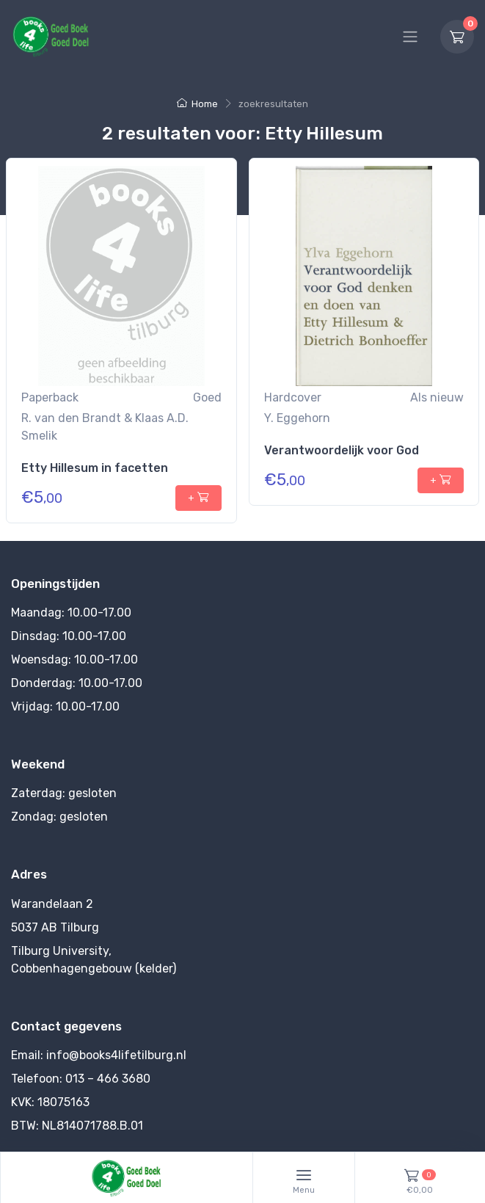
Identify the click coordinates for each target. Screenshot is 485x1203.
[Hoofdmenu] (410, 36)
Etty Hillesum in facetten (94, 468)
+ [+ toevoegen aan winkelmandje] (198, 497)
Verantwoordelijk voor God (341, 450)
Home (197, 103)
